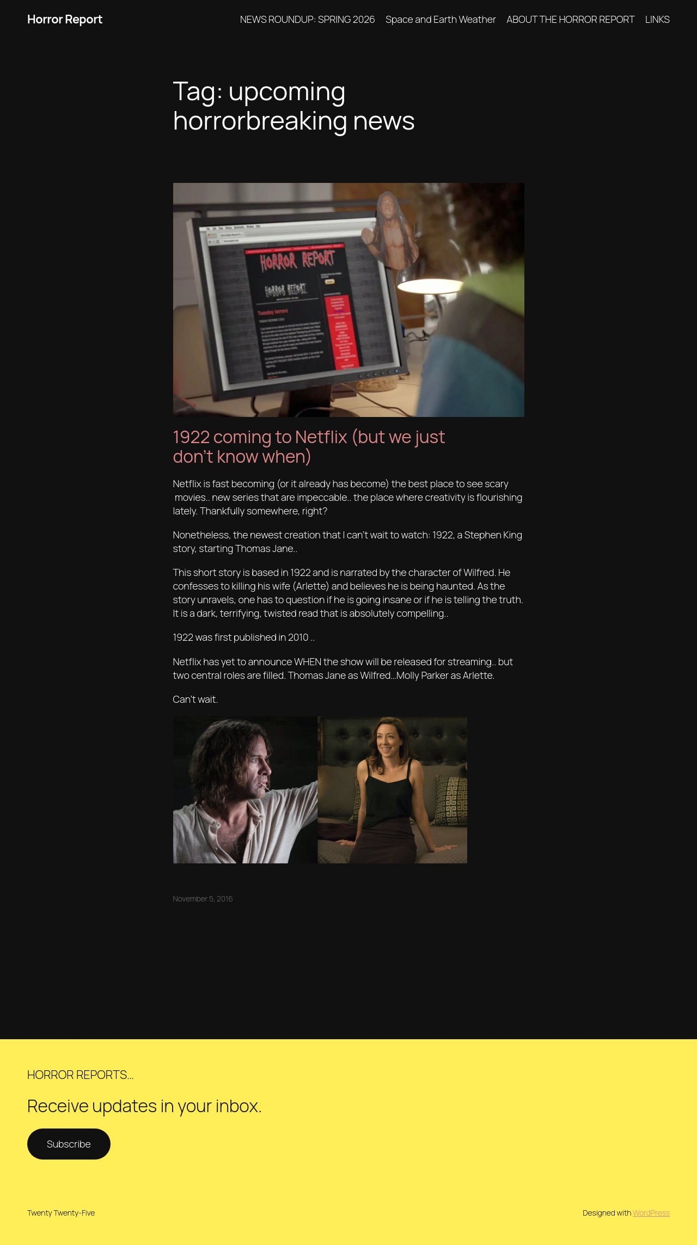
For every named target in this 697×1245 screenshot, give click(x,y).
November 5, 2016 (203, 898)
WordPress (651, 1212)
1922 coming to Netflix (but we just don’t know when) (309, 446)
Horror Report (64, 19)
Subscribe (69, 1143)
